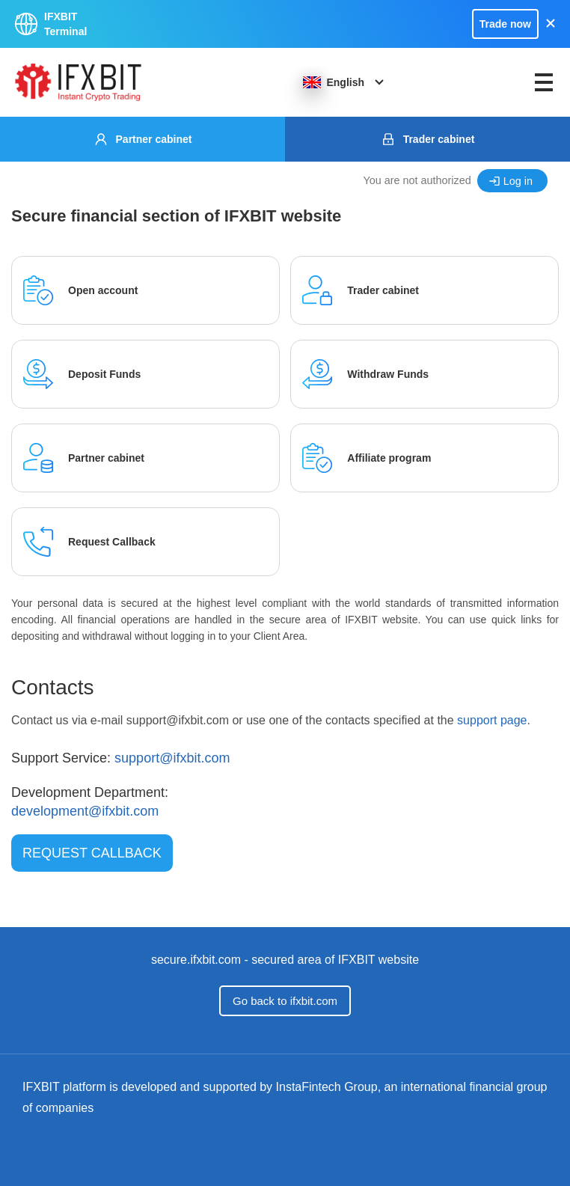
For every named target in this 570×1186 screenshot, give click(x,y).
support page (492, 720)
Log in (518, 181)
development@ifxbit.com (85, 811)
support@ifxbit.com (172, 758)
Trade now (505, 24)
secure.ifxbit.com (196, 959)
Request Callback (92, 853)
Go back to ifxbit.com (285, 1000)
